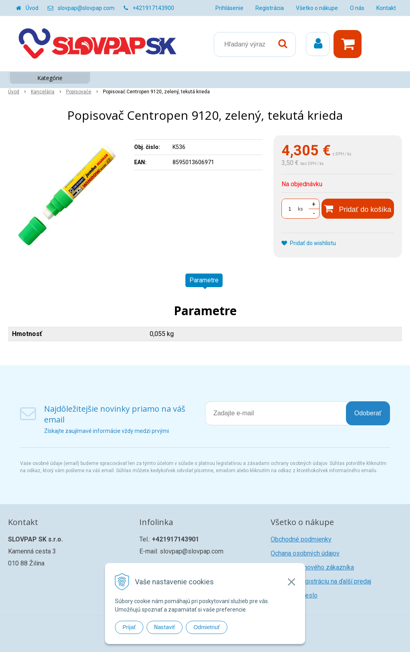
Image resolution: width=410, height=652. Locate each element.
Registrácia (269, 8)
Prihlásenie (229, 8)
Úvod (32, 8)
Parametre (204, 280)
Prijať (129, 627)
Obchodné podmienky (301, 539)
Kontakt (386, 8)
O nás (357, 8)
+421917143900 (153, 8)
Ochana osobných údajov (305, 553)
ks (300, 209)
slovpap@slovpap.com (86, 8)
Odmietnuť (206, 627)
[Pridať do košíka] (358, 209)
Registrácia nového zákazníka (312, 567)
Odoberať (368, 413)
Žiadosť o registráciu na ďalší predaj (321, 581)
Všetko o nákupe (317, 8)
